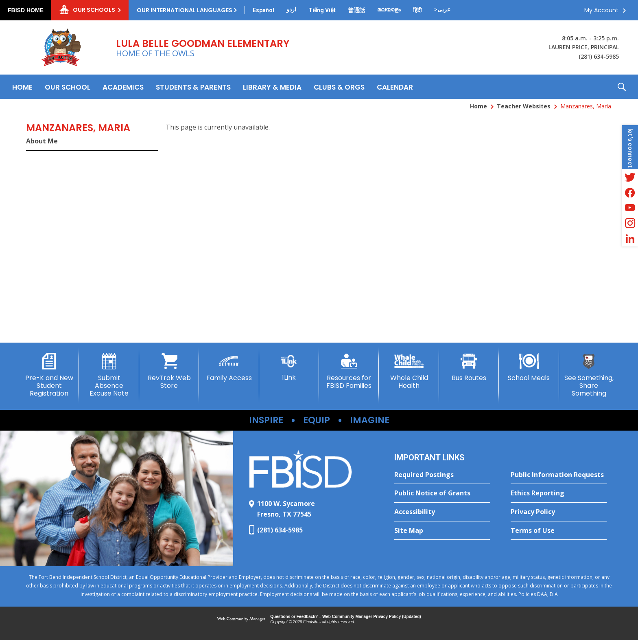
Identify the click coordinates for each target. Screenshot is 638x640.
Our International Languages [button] (184, 10)
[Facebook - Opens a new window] (630, 192)
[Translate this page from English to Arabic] (442, 9)
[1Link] (289, 367)
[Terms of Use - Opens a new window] (559, 530)
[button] (622, 87)
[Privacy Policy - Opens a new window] (559, 512)
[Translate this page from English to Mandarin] (356, 10)
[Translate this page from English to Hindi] (417, 10)
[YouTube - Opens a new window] (630, 207)
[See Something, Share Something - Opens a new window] (589, 375)
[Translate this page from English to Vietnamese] (322, 10)
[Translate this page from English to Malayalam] (389, 9)
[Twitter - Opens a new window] (630, 176)
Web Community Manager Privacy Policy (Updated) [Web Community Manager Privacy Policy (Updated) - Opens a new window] (371, 616)
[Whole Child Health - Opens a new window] (409, 371)
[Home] (22, 87)
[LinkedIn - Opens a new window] (630, 238)
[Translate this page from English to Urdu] (291, 9)
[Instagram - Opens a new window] (630, 223)
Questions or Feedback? (294, 616)
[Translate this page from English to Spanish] (263, 10)
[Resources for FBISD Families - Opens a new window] (349, 371)
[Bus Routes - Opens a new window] (469, 367)
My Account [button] (601, 10)
